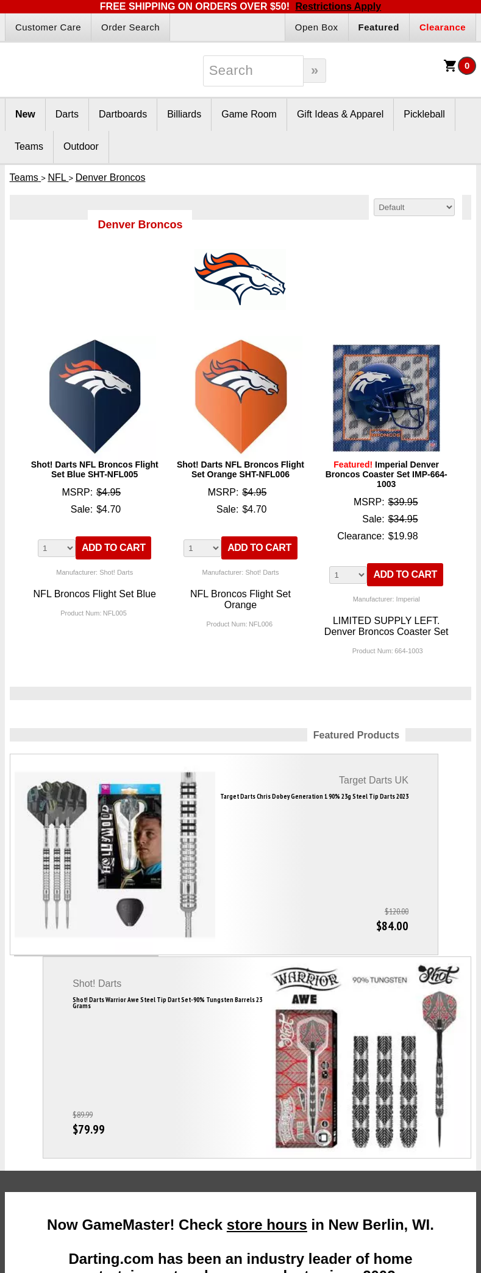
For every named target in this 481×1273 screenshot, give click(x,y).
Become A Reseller (240, 1087)
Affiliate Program (235, 1116)
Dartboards (123, 114)
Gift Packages (136, 1087)
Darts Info (48, 1063)
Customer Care (48, 27)
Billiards (184, 114)
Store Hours (321, 1160)
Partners (232, 1063)
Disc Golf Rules (422, 1087)
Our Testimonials (330, 1102)
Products (140, 1063)
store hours (267, 892)
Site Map (315, 1131)
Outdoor (81, 146)
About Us (316, 1087)
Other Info (426, 1063)
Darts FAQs (38, 1087)
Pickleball (424, 114)
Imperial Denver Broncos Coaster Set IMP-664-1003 (386, 474)
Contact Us (320, 1146)
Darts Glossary (44, 1116)
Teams (29, 146)
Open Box (316, 27)
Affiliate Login (229, 1131)
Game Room (249, 114)
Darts (67, 114)
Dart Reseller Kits (237, 1102)
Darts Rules (38, 1102)
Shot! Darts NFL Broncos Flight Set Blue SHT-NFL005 (95, 469)
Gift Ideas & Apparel (340, 114)
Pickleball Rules (423, 1102)
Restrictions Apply (338, 6)
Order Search (130, 27)
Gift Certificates (139, 1102)
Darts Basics (40, 1131)
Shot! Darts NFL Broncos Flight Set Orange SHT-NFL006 (240, 469)
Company (330, 1063)
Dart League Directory (39, 1153)
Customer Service (332, 1116)
